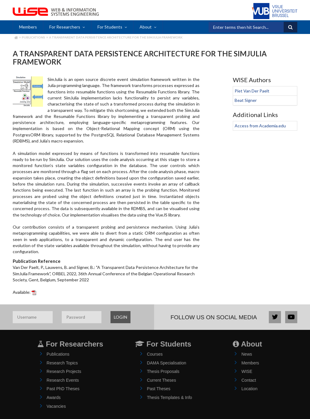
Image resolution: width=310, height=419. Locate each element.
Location (249, 388)
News (246, 354)
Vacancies (56, 406)
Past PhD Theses (63, 388)
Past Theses (158, 388)
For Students (109, 26)
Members (28, 26)
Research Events (63, 380)
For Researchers (64, 26)
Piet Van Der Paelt (252, 90)
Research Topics (62, 362)
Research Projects (64, 371)
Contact (248, 380)
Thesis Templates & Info (169, 397)
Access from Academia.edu (260, 125)
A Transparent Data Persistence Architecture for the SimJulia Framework (116, 37)
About (146, 26)
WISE (246, 371)
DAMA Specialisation (166, 362)
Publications (33, 37)
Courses (155, 354)
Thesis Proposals (163, 371)
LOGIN (120, 317)
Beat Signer (246, 100)
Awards (54, 397)
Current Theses (161, 380)
